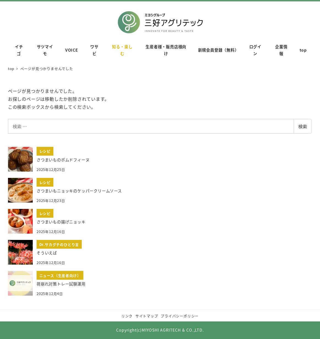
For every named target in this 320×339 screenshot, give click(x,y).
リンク (127, 315)
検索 (302, 126)
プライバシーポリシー (180, 315)
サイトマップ (146, 315)
